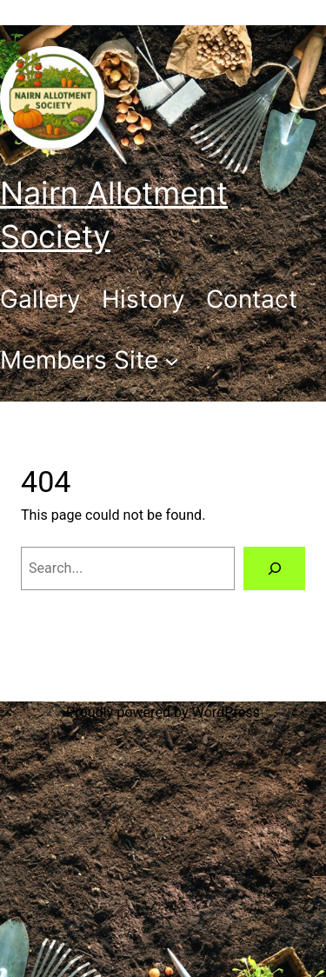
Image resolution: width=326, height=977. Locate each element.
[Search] (274, 568)
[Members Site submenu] (89, 360)
